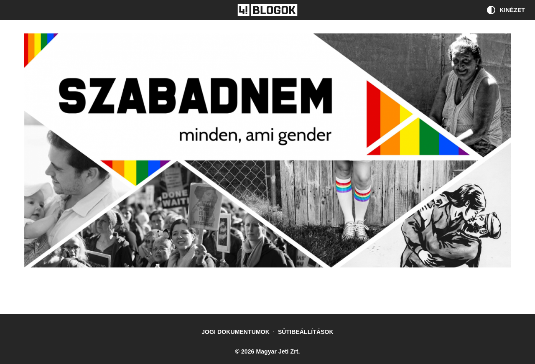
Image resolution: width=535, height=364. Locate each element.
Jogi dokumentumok (235, 331)
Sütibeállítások (306, 331)
